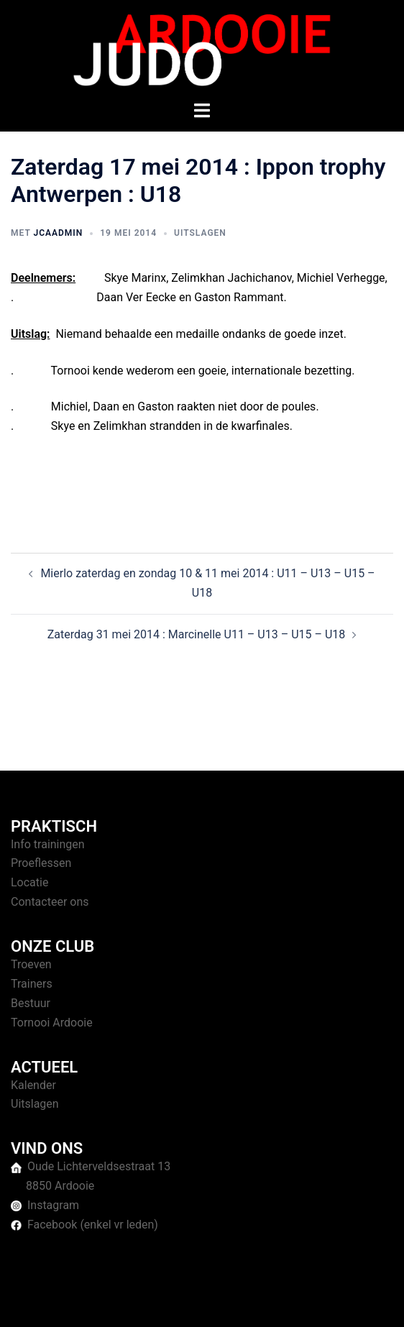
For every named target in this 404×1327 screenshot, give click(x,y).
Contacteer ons (50, 902)
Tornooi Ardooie (52, 1022)
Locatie (29, 882)
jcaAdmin (58, 233)
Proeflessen (41, 863)
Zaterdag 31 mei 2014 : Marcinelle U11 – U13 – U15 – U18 (196, 634)
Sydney (332, 1301)
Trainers (31, 984)
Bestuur (30, 1003)
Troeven (31, 964)
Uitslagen (200, 233)
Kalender (33, 1085)
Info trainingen (48, 844)
